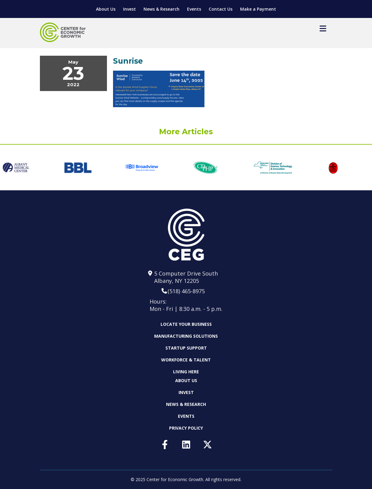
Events (194, 9)
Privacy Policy (186, 428)
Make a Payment (258, 9)
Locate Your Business (186, 324)
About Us (105, 9)
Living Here (186, 372)
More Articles (186, 131)
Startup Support (186, 348)
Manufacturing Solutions (186, 336)
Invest (129, 9)
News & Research (161, 9)
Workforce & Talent (186, 360)
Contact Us (220, 9)
